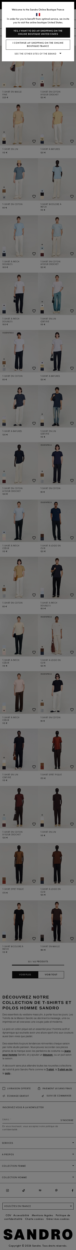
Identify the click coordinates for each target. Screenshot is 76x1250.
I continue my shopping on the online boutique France (38, 44)
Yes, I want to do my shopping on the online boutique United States (38, 32)
